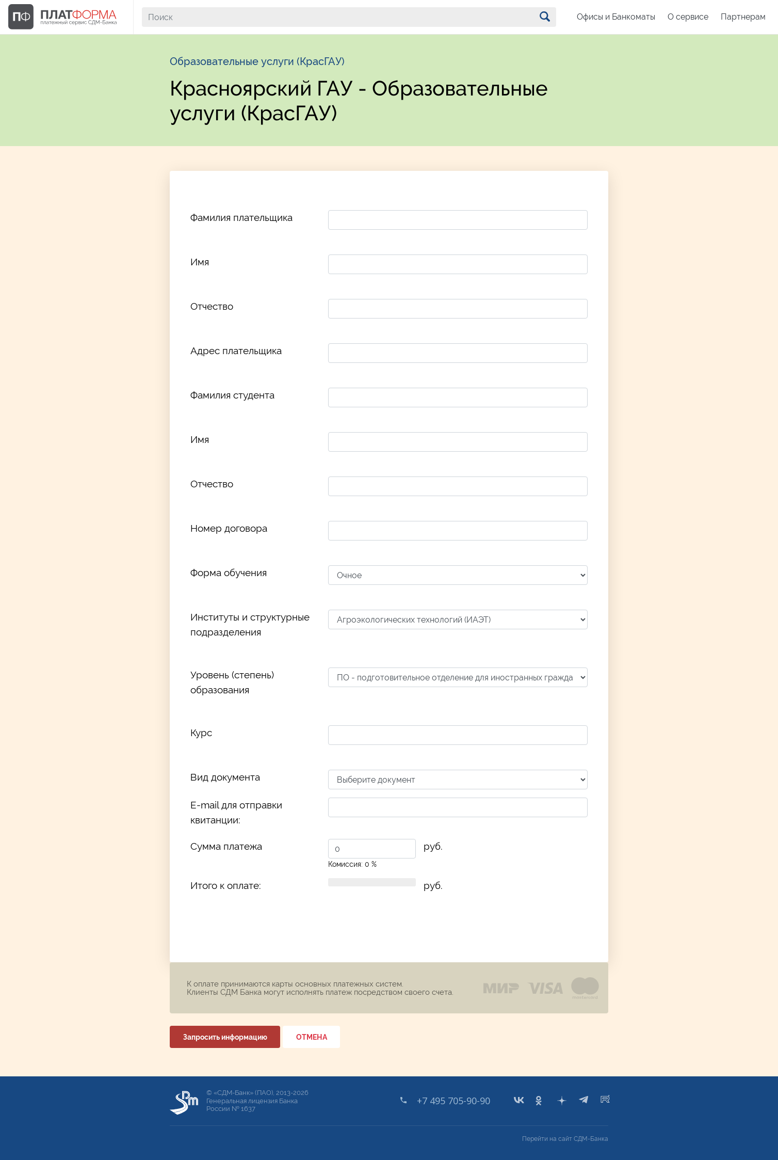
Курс (201, 732)
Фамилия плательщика (241, 217)
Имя (199, 261)
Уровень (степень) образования (232, 682)
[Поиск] (349, 17)
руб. (433, 846)
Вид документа (225, 777)
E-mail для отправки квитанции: (236, 812)
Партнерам (743, 17)
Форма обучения (228, 572)
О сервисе (688, 17)
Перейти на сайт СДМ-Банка (565, 1138)
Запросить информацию (225, 1037)
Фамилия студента (232, 395)
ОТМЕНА (311, 1037)
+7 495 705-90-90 (453, 1100)
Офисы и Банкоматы (616, 17)
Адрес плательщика (236, 350)
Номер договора (228, 528)
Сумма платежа (226, 846)
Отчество (211, 306)
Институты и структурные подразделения (250, 624)
